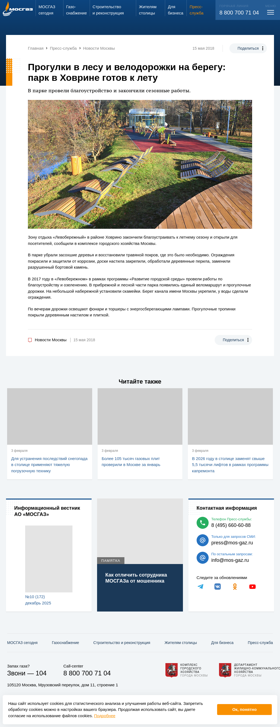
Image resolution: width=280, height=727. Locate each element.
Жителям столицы (181, 642)
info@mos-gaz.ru (230, 560)
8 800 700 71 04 (239, 13)
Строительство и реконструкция (121, 642)
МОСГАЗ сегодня (22, 642)
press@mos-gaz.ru (232, 542)
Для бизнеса (222, 642)
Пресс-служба (260, 642)
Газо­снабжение (65, 642)
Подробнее (104, 715)
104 (41, 673)
